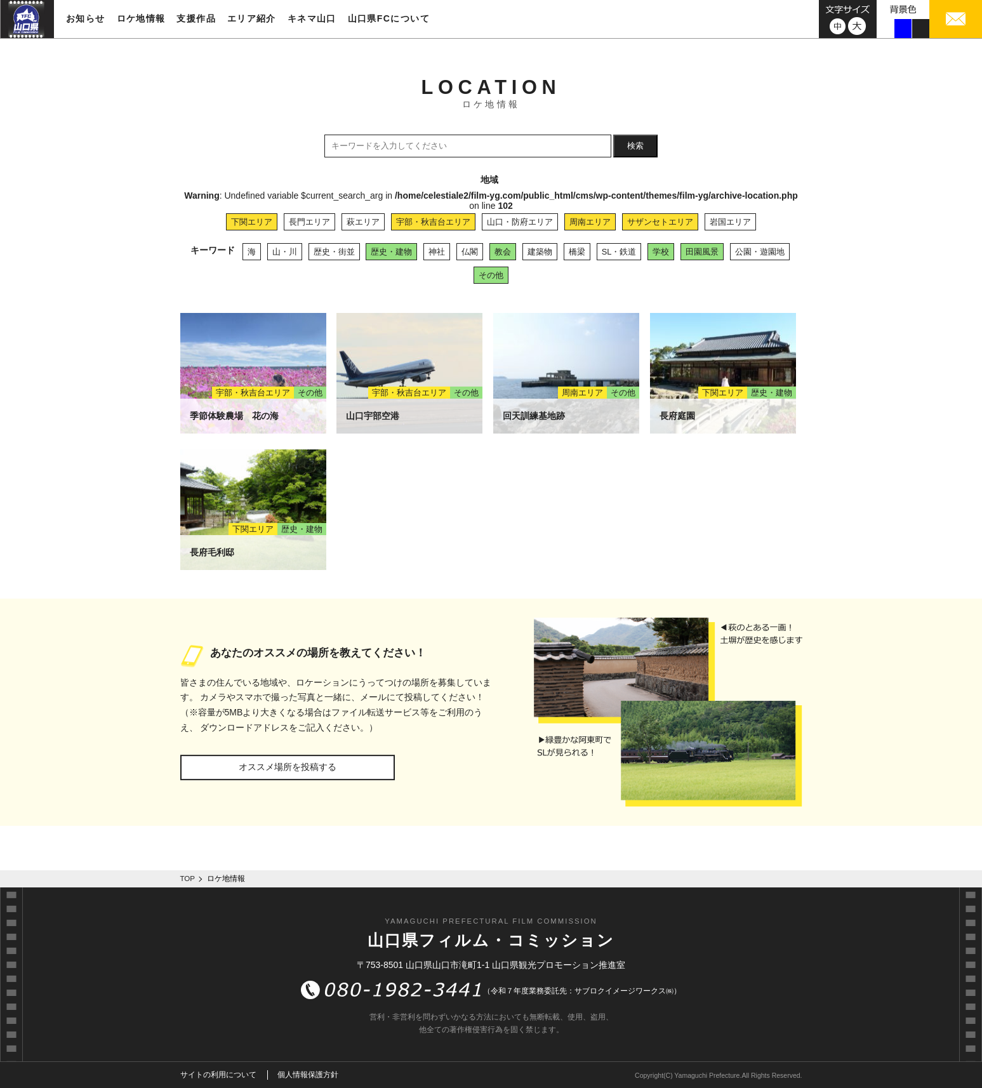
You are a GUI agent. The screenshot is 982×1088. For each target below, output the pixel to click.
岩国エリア (730, 222)
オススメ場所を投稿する (287, 767)
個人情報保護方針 (307, 1074)
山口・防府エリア (520, 222)
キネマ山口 (312, 18)
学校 (661, 251)
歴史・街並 (334, 251)
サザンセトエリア (660, 222)
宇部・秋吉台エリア (433, 222)
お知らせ (85, 18)
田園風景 (702, 251)
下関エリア (251, 222)
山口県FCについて (389, 18)
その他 (491, 275)
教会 (502, 251)
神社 (436, 251)
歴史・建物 (391, 251)
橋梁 (577, 251)
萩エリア (363, 222)
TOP (188, 878)
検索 (635, 145)
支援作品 (196, 18)
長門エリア (309, 222)
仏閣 (469, 251)
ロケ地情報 (141, 18)
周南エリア (590, 222)
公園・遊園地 (760, 251)
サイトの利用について (218, 1074)
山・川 (284, 251)
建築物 (539, 251)
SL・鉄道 (619, 251)
